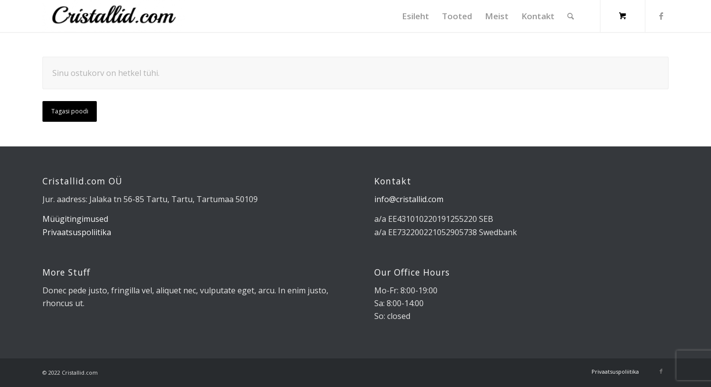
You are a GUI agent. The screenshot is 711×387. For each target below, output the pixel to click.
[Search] (570, 16)
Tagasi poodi (69, 111)
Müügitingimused (75, 218)
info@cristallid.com (408, 199)
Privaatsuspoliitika (76, 232)
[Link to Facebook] (661, 15)
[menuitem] (415, 16)
